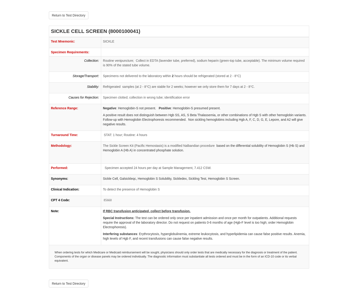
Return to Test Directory (68, 15)
